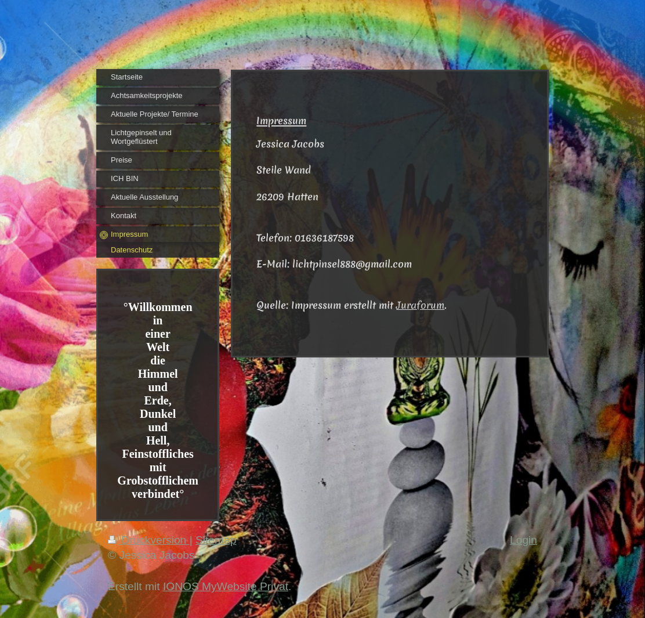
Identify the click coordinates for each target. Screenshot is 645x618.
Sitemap (215, 540)
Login (523, 540)
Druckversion (149, 540)
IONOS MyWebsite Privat (225, 586)
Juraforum (420, 305)
